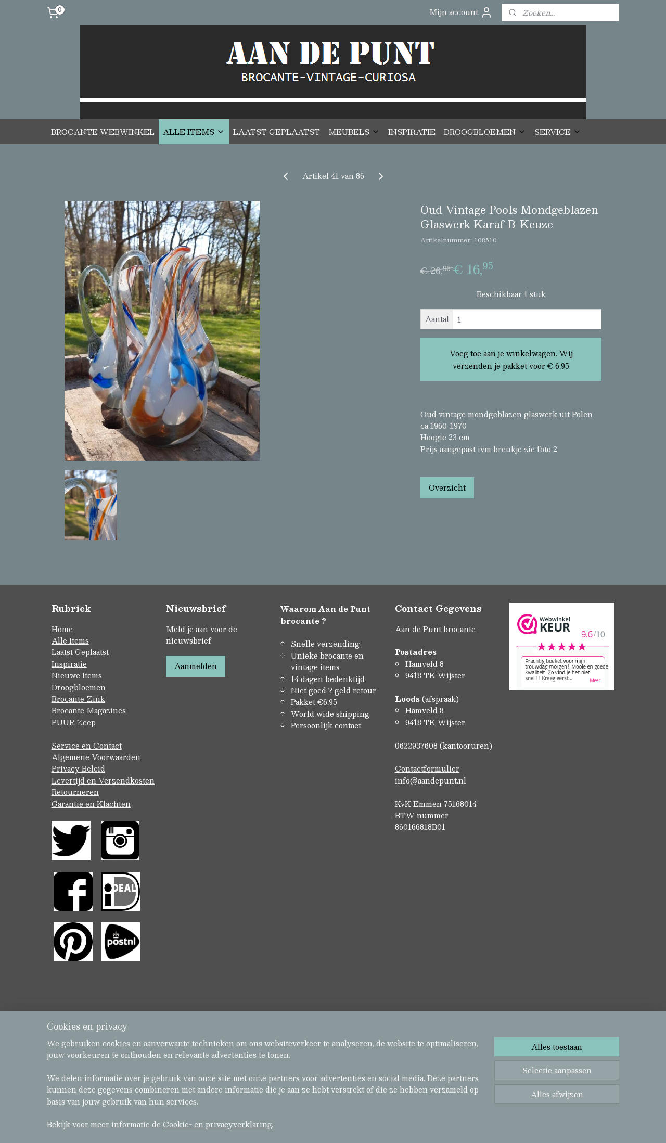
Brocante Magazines (89, 710)
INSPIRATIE (412, 131)
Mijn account (461, 12)
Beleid (93, 768)
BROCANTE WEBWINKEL (103, 131)
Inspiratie (69, 664)
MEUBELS (354, 131)
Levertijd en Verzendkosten (103, 780)
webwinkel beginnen (350, 1091)
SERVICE (557, 131)
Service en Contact (87, 745)
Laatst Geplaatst (80, 652)
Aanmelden (195, 666)
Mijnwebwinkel (442, 1091)
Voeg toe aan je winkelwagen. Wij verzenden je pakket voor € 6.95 (511, 359)
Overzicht (447, 487)
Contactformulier (427, 768)
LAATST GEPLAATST (276, 131)
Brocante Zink (78, 698)
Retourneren (75, 792)
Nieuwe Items (77, 675)
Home (62, 629)
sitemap (291, 1091)
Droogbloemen (79, 687)
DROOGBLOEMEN (485, 131)
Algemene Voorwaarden (96, 757)
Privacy (67, 768)
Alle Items (70, 640)
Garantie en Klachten (91, 804)
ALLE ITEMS (194, 131)
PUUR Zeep (74, 722)
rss (311, 1091)
